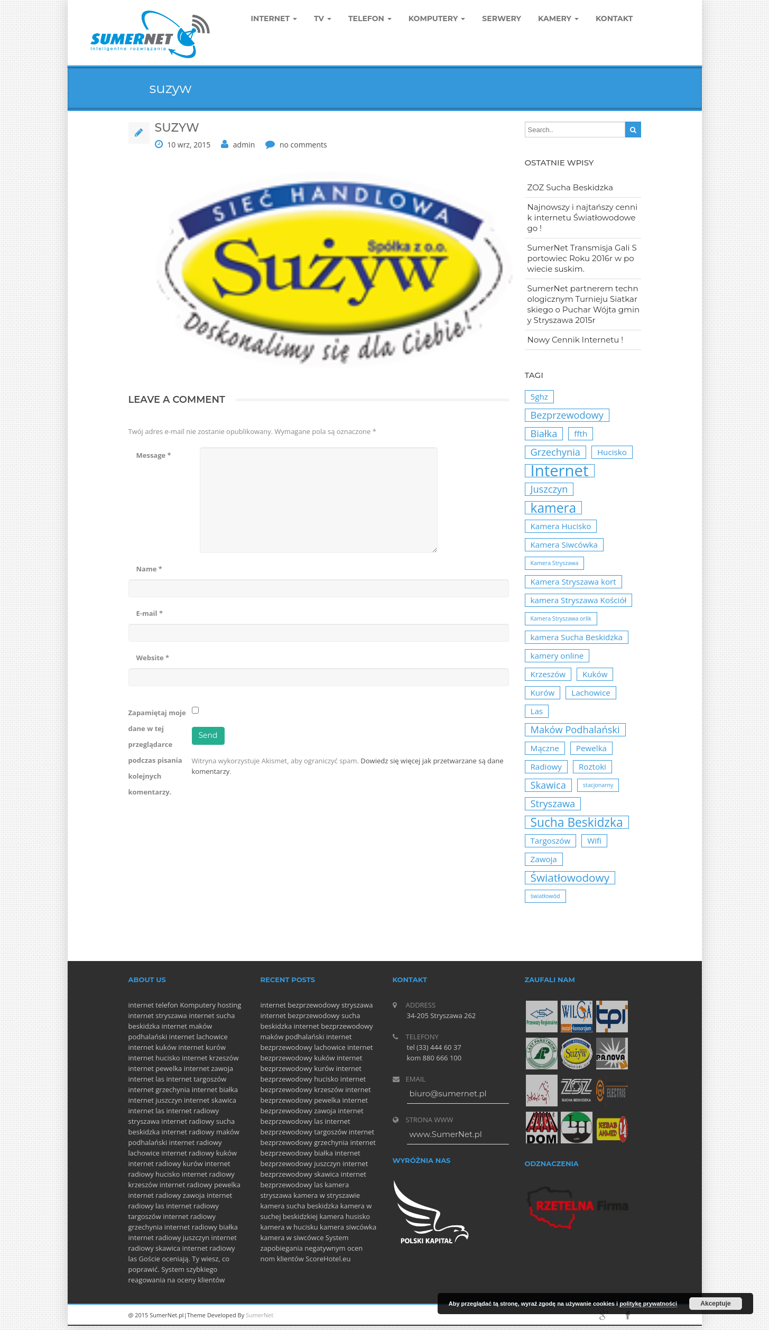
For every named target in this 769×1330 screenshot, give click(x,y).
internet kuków (152, 1047)
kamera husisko (345, 1216)
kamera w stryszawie (326, 1195)
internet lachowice (198, 1036)
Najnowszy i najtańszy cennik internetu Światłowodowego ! (582, 217)
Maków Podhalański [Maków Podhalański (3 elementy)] (575, 729)
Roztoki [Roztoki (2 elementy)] (592, 766)
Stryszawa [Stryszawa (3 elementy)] (553, 803)
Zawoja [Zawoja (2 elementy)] (544, 859)
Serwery (501, 18)
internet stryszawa (157, 1015)
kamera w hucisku (289, 1227)
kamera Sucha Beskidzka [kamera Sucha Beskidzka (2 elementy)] (577, 637)
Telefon (370, 18)
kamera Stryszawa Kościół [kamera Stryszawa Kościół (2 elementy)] (579, 600)
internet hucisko (154, 1058)
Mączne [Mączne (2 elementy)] (545, 748)
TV (322, 18)
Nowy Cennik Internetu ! (575, 340)
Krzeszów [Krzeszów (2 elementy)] (548, 674)
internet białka (215, 1089)
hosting (229, 1005)
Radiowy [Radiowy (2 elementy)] (546, 766)
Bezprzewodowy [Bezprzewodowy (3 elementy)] (567, 415)
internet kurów (202, 1047)
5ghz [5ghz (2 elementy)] (539, 396)
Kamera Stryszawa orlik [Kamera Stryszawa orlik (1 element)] (561, 618)
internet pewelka (155, 1068)
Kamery (558, 18)
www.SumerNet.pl (446, 1134)
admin (244, 145)
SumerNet (259, 1315)
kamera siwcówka (348, 1227)
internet (141, 1005)
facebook (627, 1315)
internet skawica (210, 1100)
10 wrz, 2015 (188, 145)
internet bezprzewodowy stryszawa (317, 1005)
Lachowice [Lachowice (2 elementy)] (590, 692)
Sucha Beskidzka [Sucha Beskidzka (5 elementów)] (577, 822)
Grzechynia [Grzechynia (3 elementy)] (555, 452)
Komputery (198, 1005)
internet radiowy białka (201, 1227)
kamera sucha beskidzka (300, 1206)
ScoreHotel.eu (327, 1258)
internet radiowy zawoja (166, 1195)
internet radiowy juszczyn (169, 1237)
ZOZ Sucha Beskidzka (570, 187)
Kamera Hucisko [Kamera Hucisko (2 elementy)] (561, 526)
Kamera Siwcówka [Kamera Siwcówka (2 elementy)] (564, 544)
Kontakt (614, 18)
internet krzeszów (210, 1058)
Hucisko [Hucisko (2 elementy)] (612, 452)
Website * (153, 657)
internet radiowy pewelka (200, 1184)
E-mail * (149, 613)
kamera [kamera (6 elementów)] (554, 507)
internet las (146, 1079)
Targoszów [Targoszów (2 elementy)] (551, 840)
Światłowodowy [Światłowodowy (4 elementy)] (570, 877)
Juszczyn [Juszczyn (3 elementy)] (549, 489)
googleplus (604, 1315)
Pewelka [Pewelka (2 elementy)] (591, 748)
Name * (149, 569)
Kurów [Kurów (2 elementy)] (543, 692)
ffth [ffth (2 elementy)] (580, 433)
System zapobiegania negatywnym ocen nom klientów (312, 1248)
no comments (303, 145)
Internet (274, 18)
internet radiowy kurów (165, 1163)
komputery (437, 18)
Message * (153, 455)
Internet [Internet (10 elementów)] (560, 470)
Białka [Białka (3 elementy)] (544, 433)
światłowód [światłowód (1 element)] (545, 896)
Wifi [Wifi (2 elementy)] (594, 840)
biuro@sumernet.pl (448, 1093)
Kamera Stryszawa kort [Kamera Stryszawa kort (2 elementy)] (573, 581)
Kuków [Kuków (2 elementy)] (595, 674)
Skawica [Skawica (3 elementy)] (548, 785)
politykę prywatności (648, 1303)
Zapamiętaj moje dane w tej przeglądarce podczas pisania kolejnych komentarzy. (157, 752)
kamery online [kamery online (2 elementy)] (557, 655)
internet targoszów (196, 1079)
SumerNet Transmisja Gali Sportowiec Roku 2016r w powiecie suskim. (582, 258)
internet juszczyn (155, 1100)
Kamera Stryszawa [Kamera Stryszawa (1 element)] (555, 563)
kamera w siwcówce (292, 1237)
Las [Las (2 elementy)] (537, 711)
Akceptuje (715, 1303)
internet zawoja (209, 1068)
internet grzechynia (159, 1089)
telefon (166, 1005)
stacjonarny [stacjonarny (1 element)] (598, 785)
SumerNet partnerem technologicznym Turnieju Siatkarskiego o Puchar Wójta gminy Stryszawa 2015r (583, 304)
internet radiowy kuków (199, 1153)
